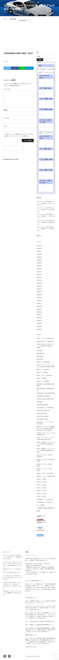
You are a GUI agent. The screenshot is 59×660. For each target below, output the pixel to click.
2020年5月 (39, 320)
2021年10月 (39, 283)
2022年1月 (39, 277)
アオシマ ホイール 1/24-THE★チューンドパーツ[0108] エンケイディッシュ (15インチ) (46, 203)
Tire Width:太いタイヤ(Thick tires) (45, 499)
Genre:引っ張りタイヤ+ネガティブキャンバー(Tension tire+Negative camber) (46, 346)
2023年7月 (39, 251)
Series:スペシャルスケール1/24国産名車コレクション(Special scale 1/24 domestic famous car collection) (46, 428)
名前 (6, 110)
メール (6, 118)
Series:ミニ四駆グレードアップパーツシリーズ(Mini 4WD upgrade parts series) (46, 444)
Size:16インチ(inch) (41, 485)
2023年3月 (39, 257)
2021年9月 (39, 286)
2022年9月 (39, 263)
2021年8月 (39, 289)
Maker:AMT (39, 350)
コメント (7, 89)
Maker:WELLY (40, 359)
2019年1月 (39, 329)
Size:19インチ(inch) (41, 493)
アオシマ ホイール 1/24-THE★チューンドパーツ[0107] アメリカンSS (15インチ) (46, 209)
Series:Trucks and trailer (42, 416)
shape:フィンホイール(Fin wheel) (45, 473)
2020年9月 (39, 309)
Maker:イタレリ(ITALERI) (43, 369)
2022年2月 (39, 274)
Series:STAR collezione (42, 404)
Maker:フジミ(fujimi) (41, 378)
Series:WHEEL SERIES (42, 419)
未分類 (38, 510)
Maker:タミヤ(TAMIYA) (42, 372)
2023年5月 (39, 254)
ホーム (5, 19)
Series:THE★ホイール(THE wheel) (45, 407)
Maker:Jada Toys (41, 353)
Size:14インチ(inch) (41, 479)
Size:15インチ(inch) (41, 482)
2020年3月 (39, 326)
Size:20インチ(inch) (41, 496)
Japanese (22, 21)
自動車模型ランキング (42, 522)
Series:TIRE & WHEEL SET (43, 410)
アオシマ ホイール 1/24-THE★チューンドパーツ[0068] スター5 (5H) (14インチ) (46, 222)
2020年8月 (39, 312)
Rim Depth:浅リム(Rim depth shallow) (46, 393)
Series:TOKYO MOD (42, 413)
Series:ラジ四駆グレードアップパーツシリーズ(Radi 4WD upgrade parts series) (46, 450)
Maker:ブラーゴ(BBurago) (43, 381)
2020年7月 (39, 314)
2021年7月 (39, 291)
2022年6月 (39, 265)
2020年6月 (39, 317)
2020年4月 (39, 323)
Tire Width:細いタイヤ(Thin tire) (44, 502)
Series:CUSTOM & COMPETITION (45, 399)
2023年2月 (39, 260)
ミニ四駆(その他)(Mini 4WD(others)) (45, 508)
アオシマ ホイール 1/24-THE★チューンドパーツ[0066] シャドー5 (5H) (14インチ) (46, 228)
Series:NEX (39, 401)
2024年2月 (39, 245)
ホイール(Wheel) (41, 505)
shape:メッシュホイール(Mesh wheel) (46, 476)
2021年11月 (39, 280)
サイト (5, 126)
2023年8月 (39, 248)
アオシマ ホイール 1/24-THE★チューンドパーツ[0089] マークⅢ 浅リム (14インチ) (46, 216)
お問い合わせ (13, 19)
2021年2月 (39, 300)
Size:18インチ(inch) (41, 490)
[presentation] (13, 148)
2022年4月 (39, 271)
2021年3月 (39, 297)
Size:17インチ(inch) (41, 487)
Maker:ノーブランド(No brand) (44, 375)
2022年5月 (39, 268)
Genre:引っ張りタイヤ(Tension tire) (45, 341)
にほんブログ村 (40, 530)
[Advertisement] (29, 33)
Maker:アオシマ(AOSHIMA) (43, 362)
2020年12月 (39, 306)
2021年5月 (39, 294)
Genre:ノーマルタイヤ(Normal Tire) (45, 338)
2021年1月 (39, 303)
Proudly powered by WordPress (32, 656)
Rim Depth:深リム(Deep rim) (43, 396)
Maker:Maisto (40, 356)
